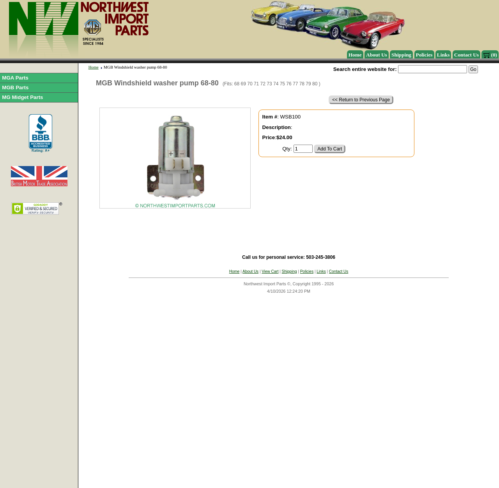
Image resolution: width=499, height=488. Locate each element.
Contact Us (466, 55)
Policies (424, 55)
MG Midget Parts (22, 97)
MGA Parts (15, 78)
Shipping (401, 55)
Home (355, 55)
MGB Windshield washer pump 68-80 (135, 67)
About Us (376, 55)
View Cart (270, 271)
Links (443, 55)
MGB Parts (15, 87)
